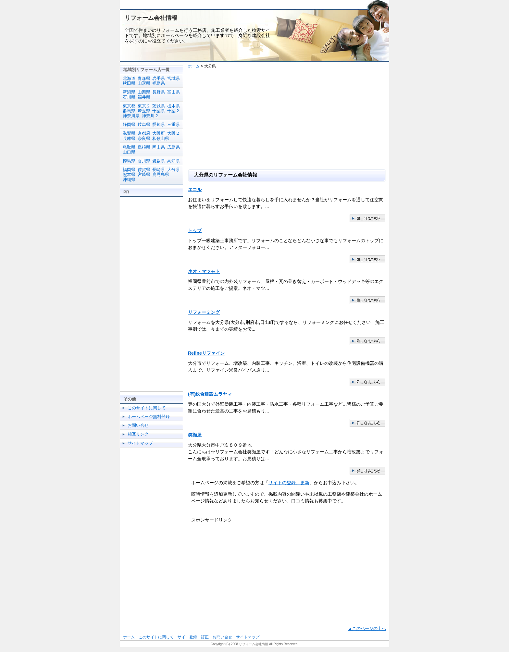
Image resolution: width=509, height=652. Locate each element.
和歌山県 (160, 138)
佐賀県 (144, 169)
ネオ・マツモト (204, 271)
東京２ (144, 106)
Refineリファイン (206, 353)
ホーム (194, 66)
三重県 (173, 124)
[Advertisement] (289, 120)
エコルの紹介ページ (367, 219)
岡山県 (158, 147)
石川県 (129, 97)
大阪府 (158, 133)
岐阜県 (144, 124)
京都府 (144, 133)
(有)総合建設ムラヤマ (210, 394)
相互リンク (138, 434)
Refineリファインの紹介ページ (367, 382)
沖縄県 (129, 179)
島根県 (144, 147)
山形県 (144, 83)
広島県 (173, 147)
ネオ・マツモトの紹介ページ (367, 300)
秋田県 (129, 83)
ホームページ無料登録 (149, 416)
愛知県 (158, 124)
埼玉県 (144, 110)
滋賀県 (129, 133)
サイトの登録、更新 (288, 482)
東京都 (129, 106)
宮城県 (173, 78)
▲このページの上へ (367, 628)
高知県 (173, 160)
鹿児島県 (160, 174)
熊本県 (129, 174)
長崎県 (158, 169)
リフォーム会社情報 (151, 18)
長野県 (158, 92)
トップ (195, 230)
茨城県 (158, 106)
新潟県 (129, 92)
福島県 (158, 83)
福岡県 (129, 169)
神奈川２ (150, 115)
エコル (195, 189)
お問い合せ (138, 425)
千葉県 (158, 110)
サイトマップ (140, 443)
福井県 (144, 97)
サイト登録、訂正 (193, 637)
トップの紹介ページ (367, 259)
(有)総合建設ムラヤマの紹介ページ (367, 423)
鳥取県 (129, 147)
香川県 (144, 160)
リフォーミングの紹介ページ (367, 341)
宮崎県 (144, 174)
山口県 (129, 152)
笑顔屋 (195, 434)
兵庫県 (129, 138)
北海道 (129, 78)
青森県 (144, 78)
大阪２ (173, 133)
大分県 (173, 169)
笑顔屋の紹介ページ (367, 471)
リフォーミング (204, 312)
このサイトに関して (147, 407)
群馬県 (129, 110)
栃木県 (173, 106)
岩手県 (158, 78)
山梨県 (144, 92)
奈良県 (144, 138)
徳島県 (129, 160)
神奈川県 (131, 115)
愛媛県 (158, 160)
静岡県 (129, 124)
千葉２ (173, 110)
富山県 (173, 92)
